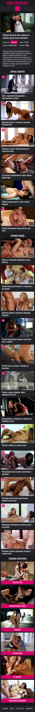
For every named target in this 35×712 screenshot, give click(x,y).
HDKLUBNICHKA (18, 3)
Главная (5, 708)
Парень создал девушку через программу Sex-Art (13, 393)
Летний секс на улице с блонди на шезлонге (15, 366)
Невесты (14, 42)
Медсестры (17, 582)
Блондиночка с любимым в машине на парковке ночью (16, 419)
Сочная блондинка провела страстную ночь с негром (16, 340)
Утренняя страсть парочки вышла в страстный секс (15, 149)
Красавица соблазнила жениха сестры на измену (16, 525)
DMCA (11, 708)
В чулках (17, 676)
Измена (17, 629)
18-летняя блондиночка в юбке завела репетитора (17, 176)
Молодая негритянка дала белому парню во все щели (15, 499)
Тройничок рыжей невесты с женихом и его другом (17, 287)
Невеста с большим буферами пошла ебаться (16, 261)
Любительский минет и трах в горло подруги (15, 202)
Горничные (17, 653)
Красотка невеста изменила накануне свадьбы (16, 314)
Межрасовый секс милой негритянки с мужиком (16, 472)
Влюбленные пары (17, 605)
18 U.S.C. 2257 (20, 708)
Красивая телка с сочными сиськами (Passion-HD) (16, 123)
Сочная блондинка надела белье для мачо (16, 229)
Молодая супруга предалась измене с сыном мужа (16, 552)
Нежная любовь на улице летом (14, 445)
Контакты (29, 708)
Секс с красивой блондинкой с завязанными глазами (13, 97)
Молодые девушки (17, 700)
